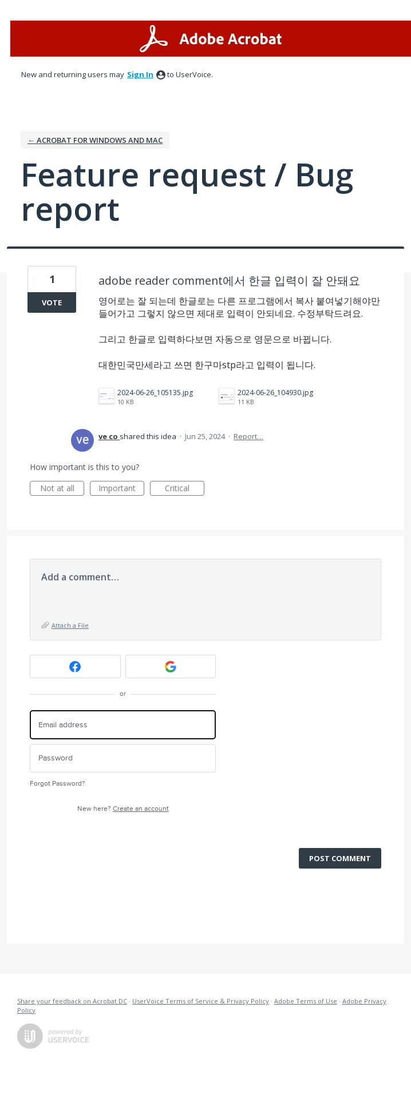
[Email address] (123, 724)
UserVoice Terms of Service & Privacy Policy (200, 1001)
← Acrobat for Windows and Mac (95, 140)
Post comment (340, 858)
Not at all (62, 489)
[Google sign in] (170, 666)
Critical (184, 489)
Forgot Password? (57, 783)
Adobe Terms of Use (305, 1001)
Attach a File (70, 625)
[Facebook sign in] (75, 666)
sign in (140, 74)
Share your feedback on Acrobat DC (72, 1001)
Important (121, 489)
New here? (123, 809)
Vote (52, 302)
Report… (248, 436)
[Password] (123, 758)
